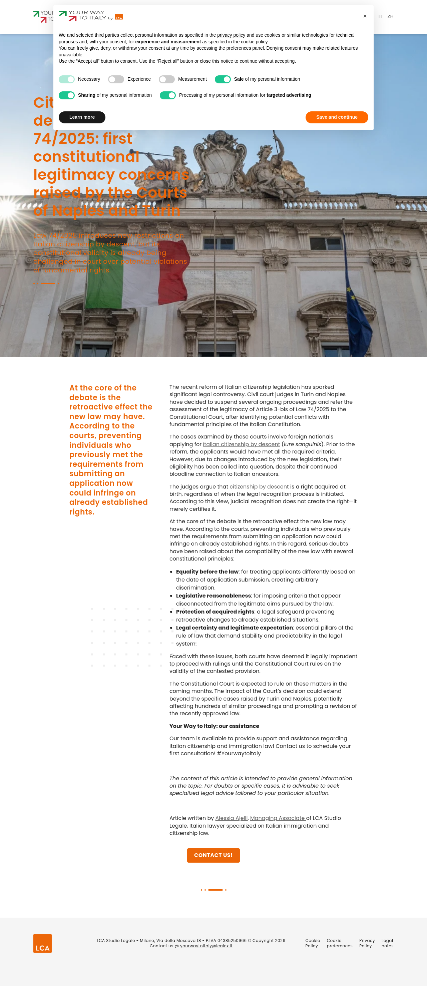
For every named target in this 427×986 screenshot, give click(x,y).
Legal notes (388, 943)
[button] (365, 16)
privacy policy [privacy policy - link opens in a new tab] (231, 35)
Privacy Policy (367, 943)
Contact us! (213, 855)
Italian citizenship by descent (241, 444)
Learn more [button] (82, 117)
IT (381, 16)
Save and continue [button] (337, 117)
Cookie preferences (340, 943)
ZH (391, 16)
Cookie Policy (313, 943)
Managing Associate (278, 818)
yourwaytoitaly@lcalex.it (206, 946)
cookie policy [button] (254, 41)
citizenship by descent (259, 486)
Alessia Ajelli (232, 818)
